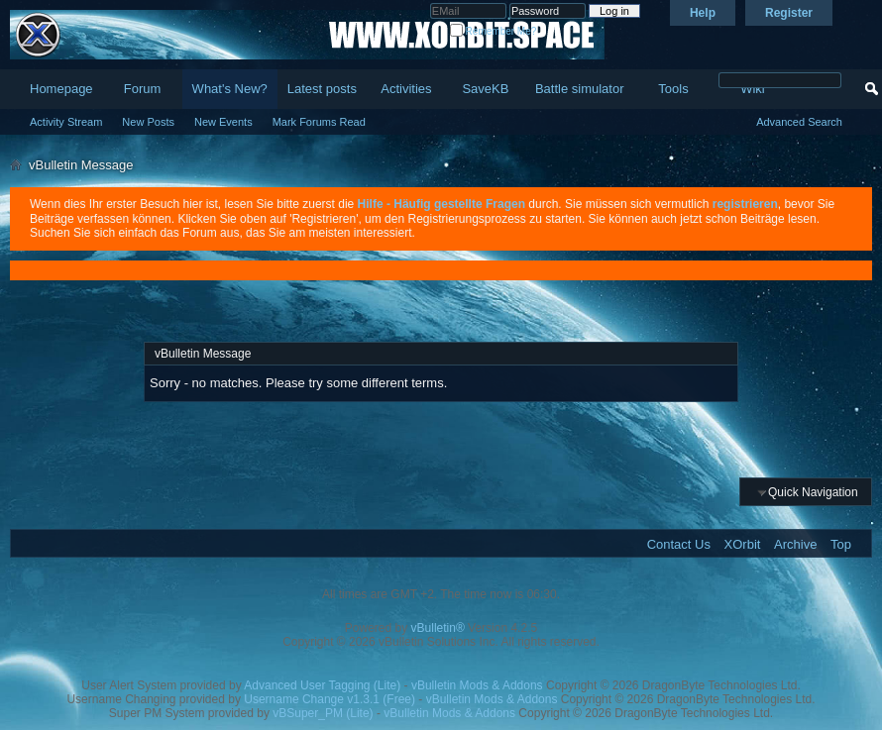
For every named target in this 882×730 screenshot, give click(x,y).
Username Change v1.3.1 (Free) (329, 699)
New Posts (148, 122)
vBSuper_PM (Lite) (323, 713)
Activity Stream (66, 122)
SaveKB (485, 88)
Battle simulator (579, 88)
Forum (143, 88)
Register (789, 13)
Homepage (61, 88)
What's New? (230, 88)
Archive (795, 544)
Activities (406, 88)
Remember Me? (493, 31)
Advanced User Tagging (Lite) (322, 685)
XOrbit (742, 544)
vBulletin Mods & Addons (477, 685)
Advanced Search (799, 122)
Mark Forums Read (319, 122)
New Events (223, 122)
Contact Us (679, 544)
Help (703, 13)
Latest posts (322, 88)
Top (840, 544)
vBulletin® (438, 628)
